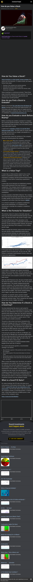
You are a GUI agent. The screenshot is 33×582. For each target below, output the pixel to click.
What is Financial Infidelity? (8, 488)
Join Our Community (16, 438)
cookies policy (5, 580)
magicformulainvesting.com (19, 112)
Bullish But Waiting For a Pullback (10, 534)
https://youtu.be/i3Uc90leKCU (10, 396)
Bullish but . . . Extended (7, 562)
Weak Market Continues (7, 456)
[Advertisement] (16, 56)
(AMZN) (27, 200)
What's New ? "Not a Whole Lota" (10, 552)
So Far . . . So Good (6, 508)
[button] (31, 579)
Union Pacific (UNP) (17, 145)
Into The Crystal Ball (6, 479)
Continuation (4, 544)
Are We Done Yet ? (6, 469)
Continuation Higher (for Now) (9, 524)
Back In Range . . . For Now (8, 447)
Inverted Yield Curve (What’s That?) (10, 516)
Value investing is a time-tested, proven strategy (15, 79)
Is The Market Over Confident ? (9, 572)
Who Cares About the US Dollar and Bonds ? (13, 499)
